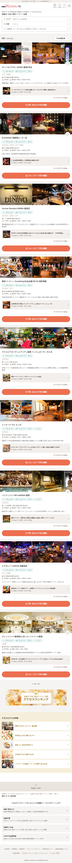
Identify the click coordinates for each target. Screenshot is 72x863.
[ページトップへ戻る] (36, 787)
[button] (36, 810)
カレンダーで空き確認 (36, 175)
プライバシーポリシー (33, 849)
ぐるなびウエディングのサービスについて (35, 853)
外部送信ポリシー (47, 849)
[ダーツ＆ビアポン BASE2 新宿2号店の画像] (36, 53)
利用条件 (22, 849)
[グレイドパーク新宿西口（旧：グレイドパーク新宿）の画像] (36, 622)
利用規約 (14, 849)
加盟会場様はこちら (61, 849)
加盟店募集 (16, 853)
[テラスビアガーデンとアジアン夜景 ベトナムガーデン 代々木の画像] (36, 338)
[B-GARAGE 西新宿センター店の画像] (36, 123)
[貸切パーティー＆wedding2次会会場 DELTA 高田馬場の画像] (36, 267)
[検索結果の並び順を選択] (62, 38)
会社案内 (7, 849)
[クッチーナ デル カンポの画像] (36, 410)
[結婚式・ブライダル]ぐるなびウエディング (15, 794)
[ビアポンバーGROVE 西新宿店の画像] (36, 552)
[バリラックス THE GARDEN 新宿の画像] (36, 481)
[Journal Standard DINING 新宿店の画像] (36, 194)
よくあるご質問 (54, 853)
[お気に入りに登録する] (67, 63)
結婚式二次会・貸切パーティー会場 (41, 794)
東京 (55, 794)
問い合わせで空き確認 (36, 105)
